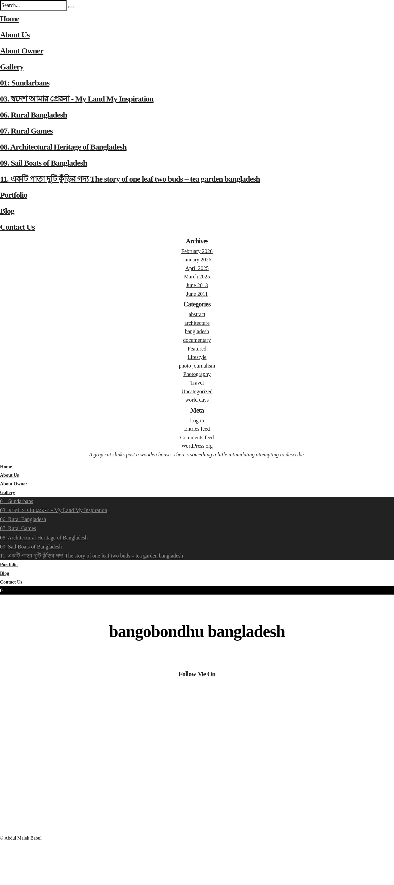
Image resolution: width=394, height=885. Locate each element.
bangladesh (197, 331)
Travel (197, 383)
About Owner (21, 50)
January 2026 (197, 259)
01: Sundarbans (24, 82)
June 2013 (197, 285)
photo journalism (197, 366)
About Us (15, 34)
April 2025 (197, 268)
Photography (197, 374)
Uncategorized (196, 391)
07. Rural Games (26, 131)
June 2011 (197, 294)
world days (197, 400)
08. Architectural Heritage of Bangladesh (63, 147)
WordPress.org (197, 446)
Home (9, 18)
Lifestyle (197, 357)
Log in (197, 420)
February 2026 (197, 251)
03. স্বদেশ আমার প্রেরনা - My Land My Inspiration (77, 98)
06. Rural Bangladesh (33, 114)
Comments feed (197, 437)
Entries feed (197, 429)
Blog (7, 211)
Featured (197, 349)
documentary (197, 340)
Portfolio (13, 195)
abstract (197, 314)
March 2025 (197, 276)
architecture (197, 323)
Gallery (11, 66)
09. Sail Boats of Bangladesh (43, 163)
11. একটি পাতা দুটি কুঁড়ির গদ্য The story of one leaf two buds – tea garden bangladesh (130, 179)
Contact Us (17, 227)
